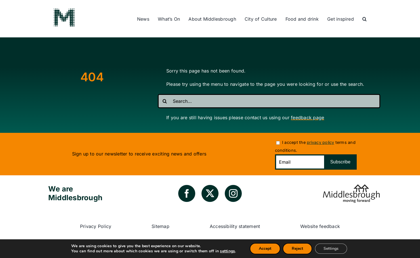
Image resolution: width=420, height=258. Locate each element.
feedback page (307, 117)
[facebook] (186, 193)
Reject (297, 248)
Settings (331, 248)
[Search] (165, 101)
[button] (364, 19)
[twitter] (210, 193)
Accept (265, 248)
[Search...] (269, 101)
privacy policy (320, 142)
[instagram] (233, 193)
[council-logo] (351, 186)
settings (227, 251)
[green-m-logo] (64, 9)
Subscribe (340, 161)
